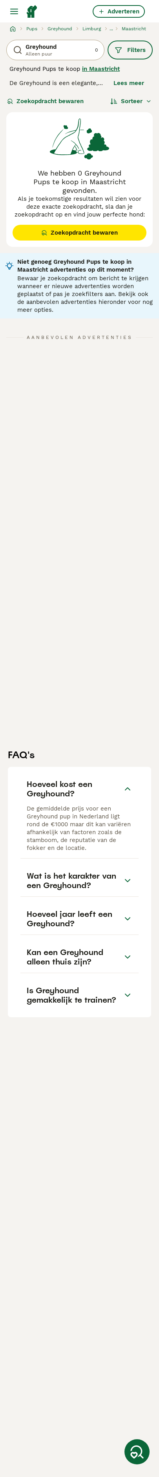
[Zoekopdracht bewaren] (137, 1451)
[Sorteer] (131, 101)
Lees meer (128, 83)
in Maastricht (101, 68)
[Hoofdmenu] (14, 11)
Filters (130, 50)
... (111, 28)
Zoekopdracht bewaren (45, 101)
